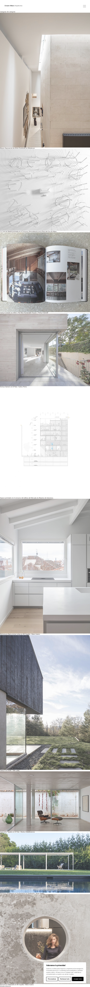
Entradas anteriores (5, 986)
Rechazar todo (65, 979)
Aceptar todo (78, 979)
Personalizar (52, 979)
